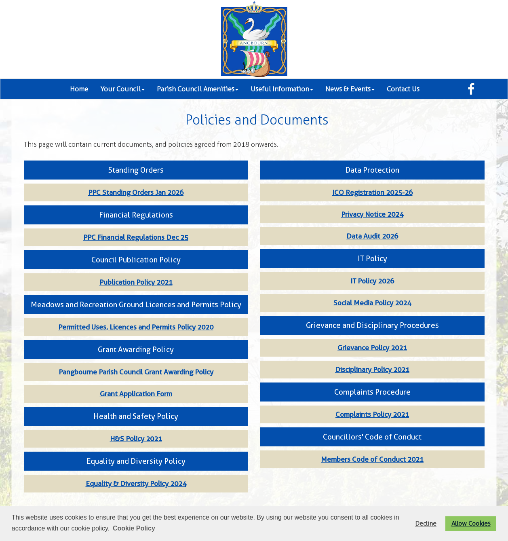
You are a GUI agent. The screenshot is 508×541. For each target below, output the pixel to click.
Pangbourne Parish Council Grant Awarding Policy (136, 372)
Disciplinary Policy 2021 (372, 370)
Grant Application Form (136, 394)
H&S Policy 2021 (136, 439)
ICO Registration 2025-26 (372, 192)
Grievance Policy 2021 (372, 348)
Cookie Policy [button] (134, 528)
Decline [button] (425, 523)
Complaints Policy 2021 (372, 414)
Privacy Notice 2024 (372, 214)
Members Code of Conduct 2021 (372, 459)
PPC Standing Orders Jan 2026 (135, 192)
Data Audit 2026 (372, 236)
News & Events (350, 89)
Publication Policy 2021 (136, 282)
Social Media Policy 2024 (372, 303)
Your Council (122, 89)
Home (79, 89)
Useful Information (282, 89)
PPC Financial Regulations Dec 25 (135, 237)
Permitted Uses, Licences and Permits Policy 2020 (135, 327)
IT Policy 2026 (372, 281)
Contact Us (403, 89)
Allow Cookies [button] (471, 523)
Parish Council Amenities (197, 89)
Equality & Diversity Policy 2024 (136, 484)
